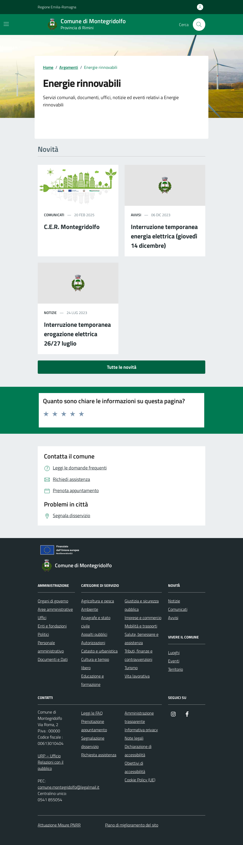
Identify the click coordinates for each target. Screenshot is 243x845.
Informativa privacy (141, 730)
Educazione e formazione (92, 680)
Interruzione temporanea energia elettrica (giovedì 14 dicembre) (164, 236)
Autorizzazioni (93, 642)
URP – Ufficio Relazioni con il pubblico (50, 762)
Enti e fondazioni (52, 626)
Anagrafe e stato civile (95, 621)
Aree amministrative (55, 609)
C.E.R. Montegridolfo (72, 226)
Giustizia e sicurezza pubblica (142, 605)
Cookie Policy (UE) (140, 780)
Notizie (174, 601)
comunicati (54, 215)
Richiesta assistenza (98, 755)
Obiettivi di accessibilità (135, 767)
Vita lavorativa (137, 676)
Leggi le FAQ (92, 713)
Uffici (42, 617)
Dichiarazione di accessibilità (138, 750)
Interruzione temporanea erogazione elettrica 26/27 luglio (77, 334)
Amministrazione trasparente (139, 717)
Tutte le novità (121, 367)
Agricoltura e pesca (97, 601)
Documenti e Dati (53, 659)
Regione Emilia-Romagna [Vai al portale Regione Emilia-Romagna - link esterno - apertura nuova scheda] (57, 7)
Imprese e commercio (143, 617)
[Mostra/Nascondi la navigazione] (6, 24)
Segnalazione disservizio (92, 742)
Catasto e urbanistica (99, 651)
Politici (43, 634)
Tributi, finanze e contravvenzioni (138, 655)
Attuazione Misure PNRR (59, 825)
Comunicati (177, 609)
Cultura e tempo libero (95, 663)
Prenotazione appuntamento (94, 725)
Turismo (131, 668)
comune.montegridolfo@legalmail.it (68, 787)
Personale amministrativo (51, 646)
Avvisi (173, 617)
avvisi (136, 215)
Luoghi (174, 652)
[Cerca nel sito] (199, 24)
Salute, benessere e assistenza (141, 638)
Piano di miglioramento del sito (131, 825)
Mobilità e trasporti (141, 626)
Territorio (175, 669)
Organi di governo (53, 601)
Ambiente (89, 609)
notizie (50, 312)
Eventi (173, 661)
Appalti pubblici (94, 634)
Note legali (134, 738)
